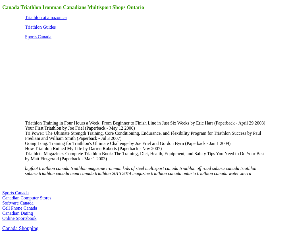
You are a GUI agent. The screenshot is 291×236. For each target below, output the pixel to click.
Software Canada (18, 203)
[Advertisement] (67, 79)
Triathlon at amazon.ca (45, 17)
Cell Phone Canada (19, 208)
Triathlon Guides (40, 27)
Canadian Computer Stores (26, 197)
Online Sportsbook (19, 218)
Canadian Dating (17, 213)
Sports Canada (38, 36)
